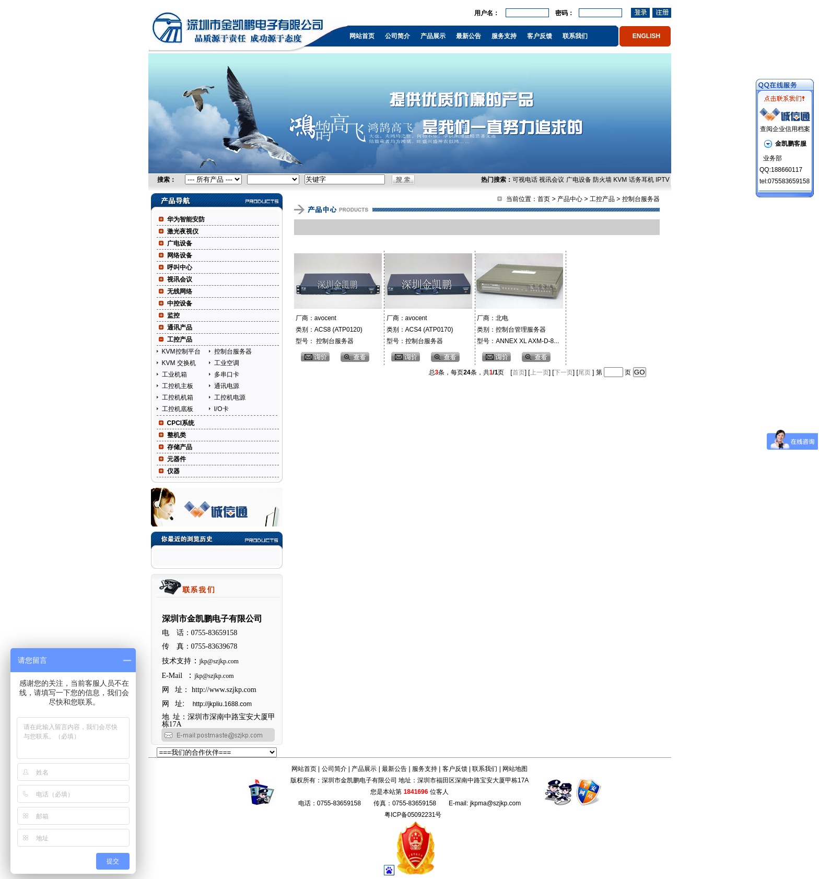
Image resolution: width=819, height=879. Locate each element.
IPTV (663, 179)
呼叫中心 (179, 267)
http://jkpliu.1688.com (222, 704)
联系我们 (575, 36)
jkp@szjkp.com (219, 661)
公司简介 (397, 36)
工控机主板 (177, 386)
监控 (173, 315)
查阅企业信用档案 (785, 129)
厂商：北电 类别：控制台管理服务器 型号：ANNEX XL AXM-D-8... (517, 329)
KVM (620, 179)
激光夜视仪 (182, 231)
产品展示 (433, 36)
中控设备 (179, 303)
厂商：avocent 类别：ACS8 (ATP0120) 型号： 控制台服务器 (328, 329)
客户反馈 (539, 36)
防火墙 (602, 179)
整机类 (176, 435)
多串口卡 (226, 374)
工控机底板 (177, 409)
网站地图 (515, 768)
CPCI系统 (181, 423)
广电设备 (578, 179)
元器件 (176, 459)
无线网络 (179, 291)
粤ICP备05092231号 (412, 814)
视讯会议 (551, 179)
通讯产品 (179, 327)
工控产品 (179, 339)
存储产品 (179, 447)
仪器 (173, 471)
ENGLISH (646, 36)
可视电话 (524, 179)
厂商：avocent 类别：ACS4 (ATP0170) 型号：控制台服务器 (418, 329)
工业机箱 (174, 374)
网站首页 (362, 36)
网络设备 (179, 255)
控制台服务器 (233, 351)
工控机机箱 (177, 397)
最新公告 (468, 36)
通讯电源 (226, 386)
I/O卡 (221, 409)
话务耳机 (641, 179)
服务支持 (504, 36)
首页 (543, 199)
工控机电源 (229, 397)
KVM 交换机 (179, 363)
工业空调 (226, 363)
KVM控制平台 (181, 351)
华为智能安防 (186, 219)
